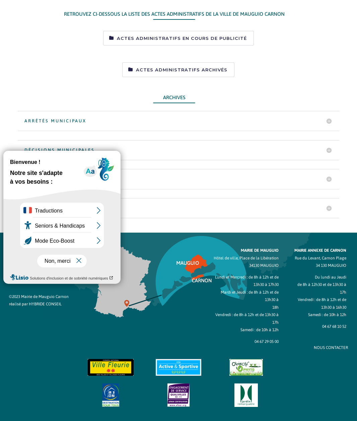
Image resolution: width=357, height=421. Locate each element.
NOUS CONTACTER (331, 347)
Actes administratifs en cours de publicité (182, 38)
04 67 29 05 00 (267, 341)
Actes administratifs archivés (181, 69)
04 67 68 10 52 (334, 326)
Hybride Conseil (45, 304)
